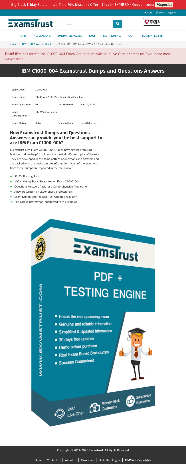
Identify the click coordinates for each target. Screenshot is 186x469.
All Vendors (42, 35)
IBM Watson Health (41, 43)
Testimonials (112, 35)
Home (22, 35)
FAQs (92, 35)
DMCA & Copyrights (138, 460)
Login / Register (166, 12)
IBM (23, 43)
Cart (148, 12)
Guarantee (87, 460)
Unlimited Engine (110, 460)
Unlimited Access (70, 35)
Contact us (53, 460)
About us (70, 460)
